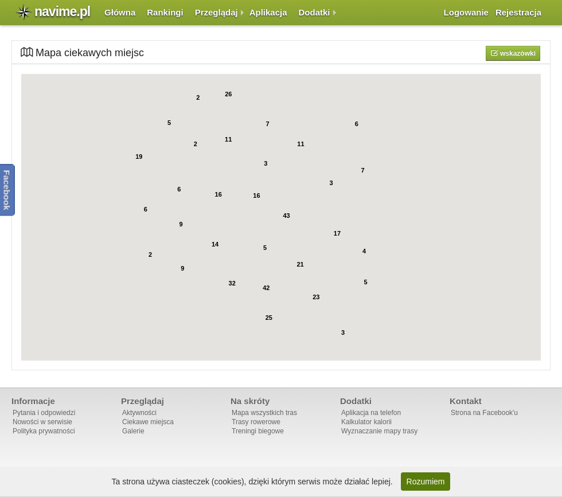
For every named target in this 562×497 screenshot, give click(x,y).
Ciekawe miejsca (148, 422)
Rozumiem (426, 481)
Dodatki (314, 12)
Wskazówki (517, 53)
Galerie (133, 431)
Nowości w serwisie (42, 422)
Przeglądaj (216, 12)
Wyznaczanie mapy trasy (379, 431)
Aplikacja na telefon (371, 413)
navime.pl (62, 11)
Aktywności (139, 413)
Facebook (7, 190)
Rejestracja (518, 12)
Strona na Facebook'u (484, 413)
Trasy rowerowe (256, 422)
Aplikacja (268, 12)
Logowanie (466, 12)
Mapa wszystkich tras (264, 413)
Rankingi (165, 12)
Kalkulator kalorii (366, 422)
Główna (119, 12)
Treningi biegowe (258, 431)
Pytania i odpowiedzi (44, 413)
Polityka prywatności (44, 431)
